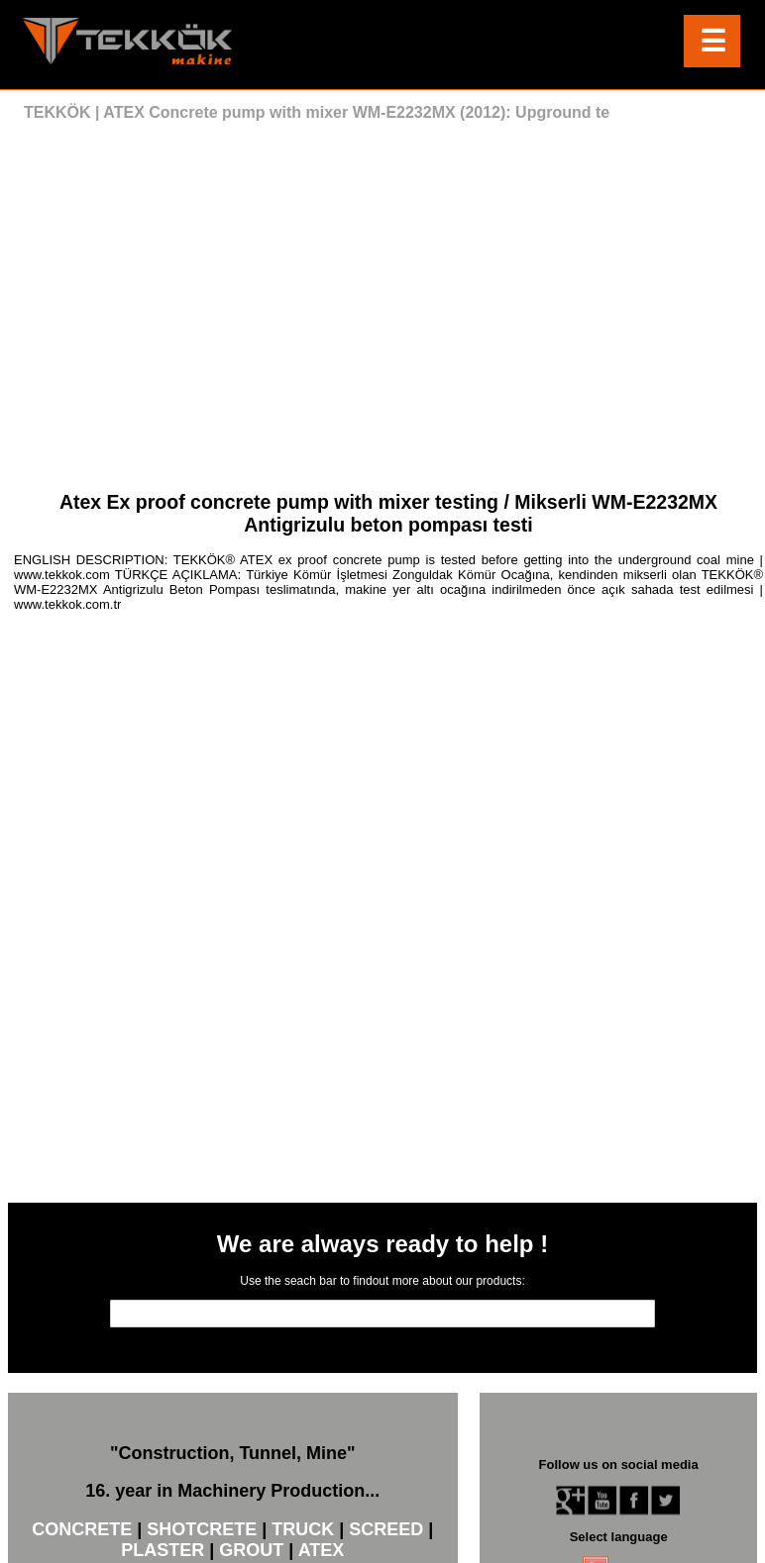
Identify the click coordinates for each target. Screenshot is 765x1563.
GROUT (251, 1550)
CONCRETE (82, 1529)
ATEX (321, 1550)
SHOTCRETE (202, 1529)
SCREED (386, 1529)
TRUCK (303, 1529)
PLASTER (162, 1550)
